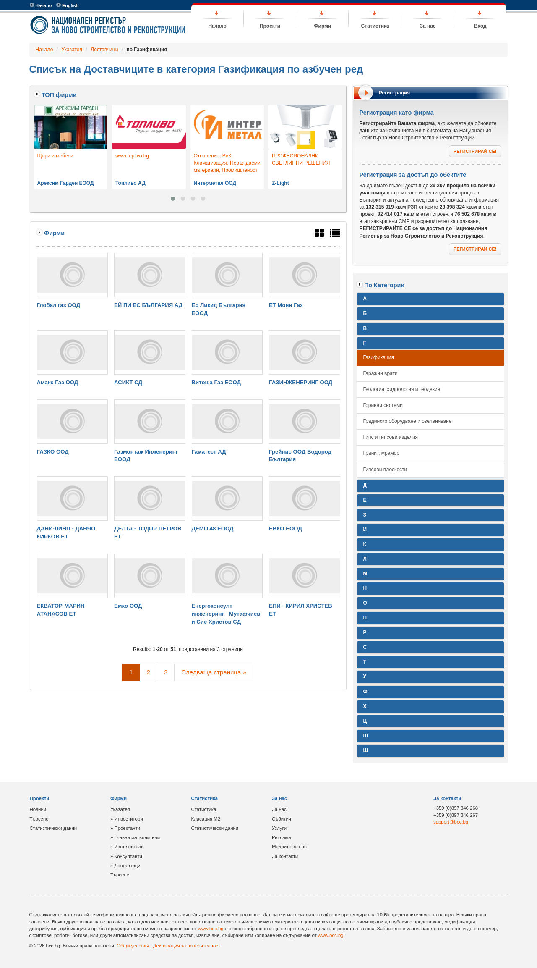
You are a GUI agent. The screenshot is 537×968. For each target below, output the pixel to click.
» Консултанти (126, 856)
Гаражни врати (380, 373)
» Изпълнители (127, 846)
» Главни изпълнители (135, 837)
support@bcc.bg (450, 821)
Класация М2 (206, 818)
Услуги (279, 828)
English (67, 5)
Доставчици (104, 49)
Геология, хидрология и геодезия (402, 389)
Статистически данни (53, 828)
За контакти (285, 856)
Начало (41, 5)
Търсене (39, 818)
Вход (480, 26)
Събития (281, 818)
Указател (71, 49)
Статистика (375, 26)
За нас (427, 26)
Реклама (281, 837)
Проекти (270, 26)
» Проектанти (125, 828)
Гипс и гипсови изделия (390, 437)
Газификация (378, 357)
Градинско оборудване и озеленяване (407, 421)
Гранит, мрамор (381, 453)
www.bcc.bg (211, 928)
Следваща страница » (213, 672)
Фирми (322, 26)
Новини (38, 809)
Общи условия (133, 945)
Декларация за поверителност (186, 945)
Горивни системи (383, 405)
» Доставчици (125, 865)
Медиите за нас (289, 846)
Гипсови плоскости (385, 469)
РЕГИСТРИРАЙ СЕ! (475, 151)
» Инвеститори (126, 818)
